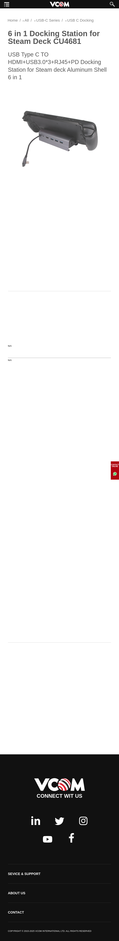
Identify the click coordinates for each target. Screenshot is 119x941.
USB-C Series (48, 21)
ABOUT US (16, 893)
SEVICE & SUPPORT (24, 874)
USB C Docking (80, 21)
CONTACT (16, 912)
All (27, 21)
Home (13, 21)
